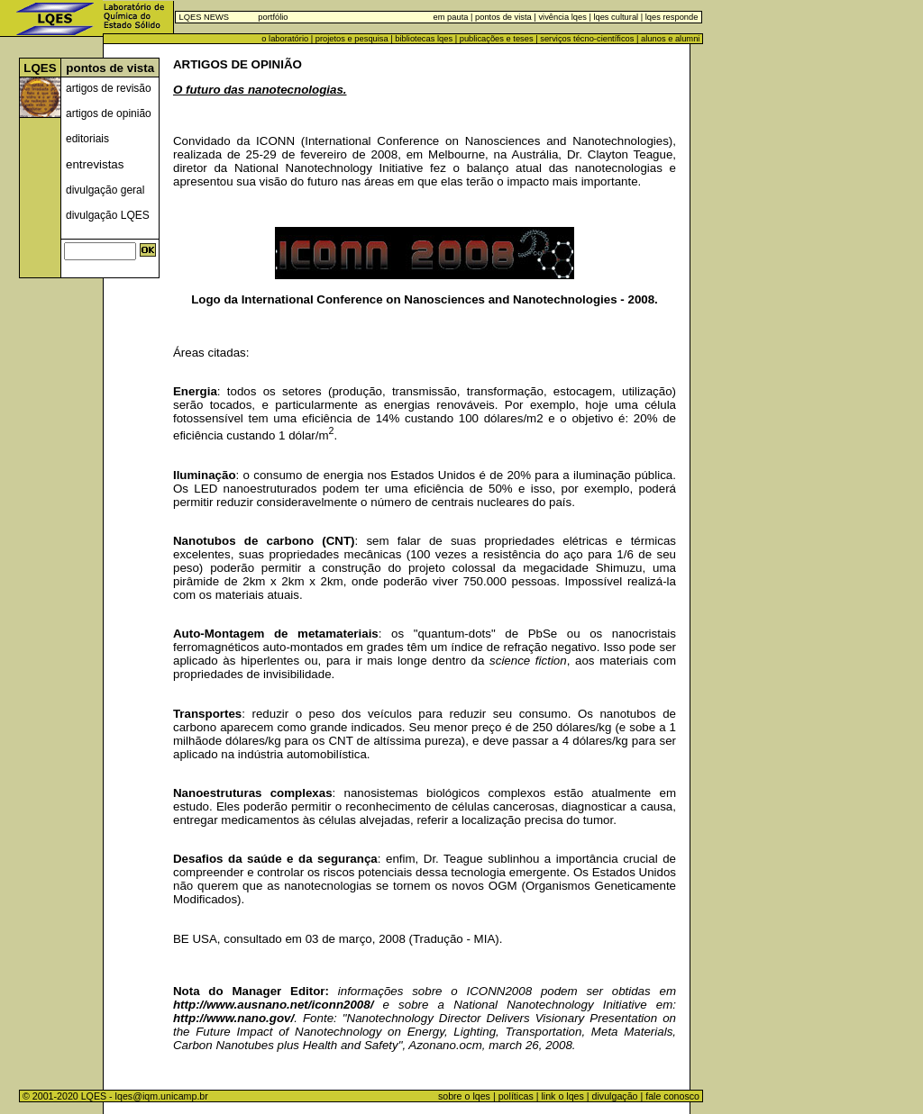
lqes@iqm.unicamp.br (161, 1096)
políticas (516, 1096)
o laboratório (284, 38)
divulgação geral (105, 190)
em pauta (451, 17)
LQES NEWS (204, 17)
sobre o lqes (464, 1096)
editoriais (87, 138)
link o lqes (562, 1096)
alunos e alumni (670, 38)
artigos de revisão (108, 88)
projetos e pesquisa (351, 38)
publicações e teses (497, 38)
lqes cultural (614, 17)
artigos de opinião (108, 113)
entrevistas (94, 164)
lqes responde (670, 17)
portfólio (273, 17)
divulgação (615, 1096)
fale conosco (673, 1096)
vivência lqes (562, 17)
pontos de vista (503, 17)
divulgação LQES (108, 215)
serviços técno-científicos (587, 38)
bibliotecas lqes (423, 38)
